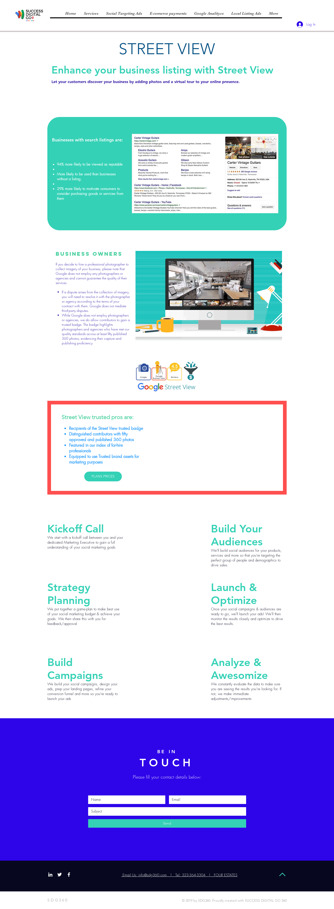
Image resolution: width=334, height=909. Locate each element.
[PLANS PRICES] (103, 476)
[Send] (167, 823)
